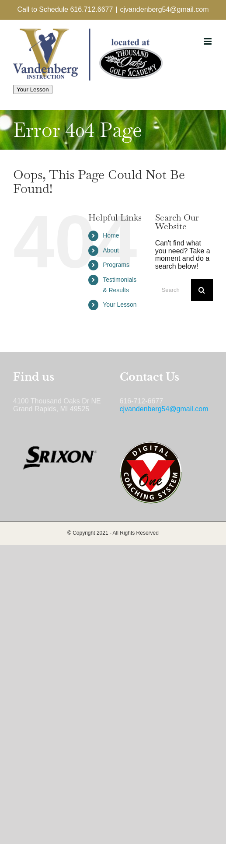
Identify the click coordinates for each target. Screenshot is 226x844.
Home (111, 235)
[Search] (202, 290)
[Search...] (173, 290)
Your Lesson (33, 89)
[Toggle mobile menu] (208, 41)
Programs (116, 264)
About (111, 250)
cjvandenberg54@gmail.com (164, 9)
